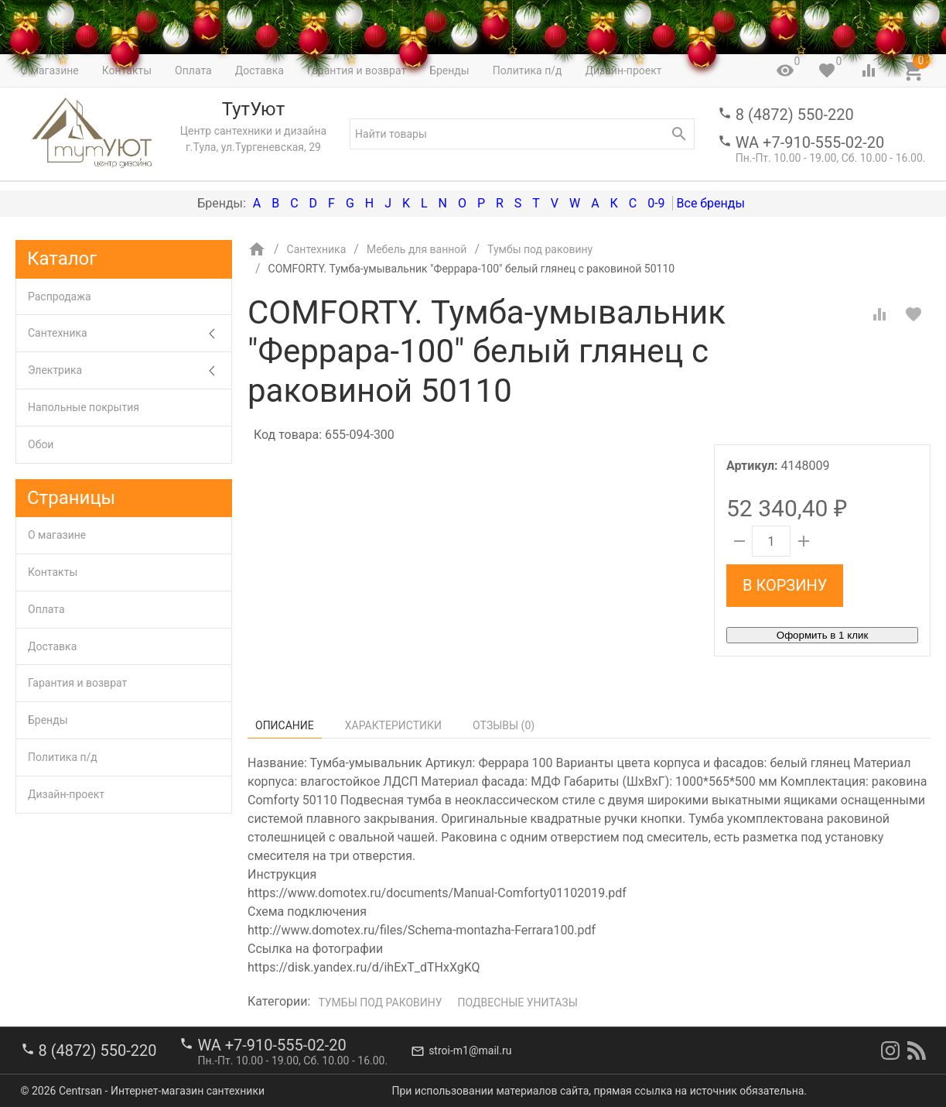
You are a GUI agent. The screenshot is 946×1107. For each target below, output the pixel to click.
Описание (284, 725)
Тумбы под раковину (380, 1002)
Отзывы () (503, 725)
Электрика (129, 370)
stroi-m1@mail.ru (470, 1050)
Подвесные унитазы (518, 1002)
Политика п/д (62, 757)
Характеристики (393, 725)
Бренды (48, 720)
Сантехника (129, 333)
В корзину (785, 585)
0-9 (655, 203)
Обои (40, 444)
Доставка (52, 646)
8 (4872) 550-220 (795, 114)
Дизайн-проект (66, 794)
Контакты (52, 572)
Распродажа (59, 296)
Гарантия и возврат (77, 683)
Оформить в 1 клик (822, 635)
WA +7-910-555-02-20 (810, 142)
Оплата (46, 609)
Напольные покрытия (83, 407)
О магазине (57, 535)
